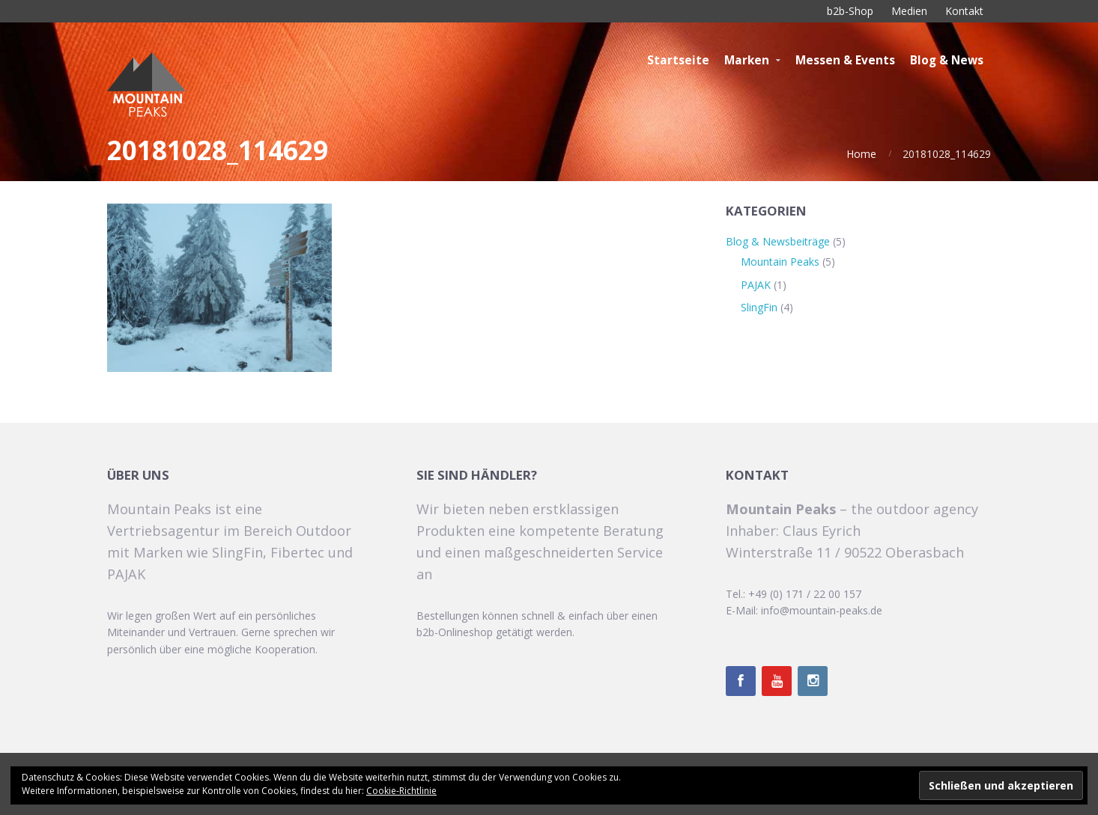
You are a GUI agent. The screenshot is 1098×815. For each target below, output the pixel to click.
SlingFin (759, 307)
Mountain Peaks (780, 261)
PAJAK (756, 285)
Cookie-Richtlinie (401, 790)
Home (861, 154)
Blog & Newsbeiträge (778, 241)
